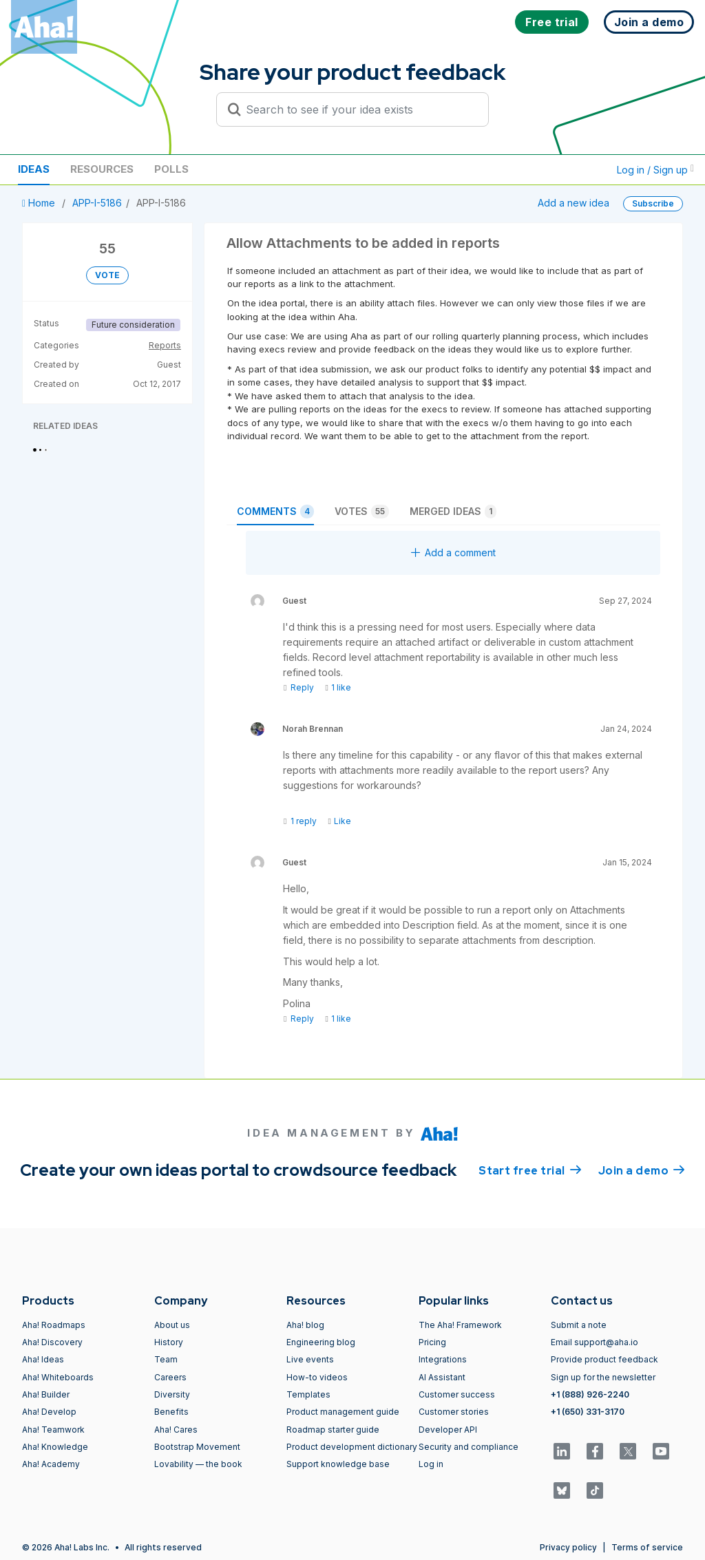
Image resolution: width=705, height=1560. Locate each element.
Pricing (432, 1342)
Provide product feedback (604, 1359)
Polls (171, 169)
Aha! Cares (176, 1429)
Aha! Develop (49, 1411)
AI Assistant (442, 1377)
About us (172, 1325)
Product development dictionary (351, 1447)
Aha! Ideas (43, 1359)
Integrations (443, 1359)
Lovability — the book (198, 1464)
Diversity (172, 1394)
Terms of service (647, 1547)
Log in (431, 1464)
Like (339, 821)
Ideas (34, 169)
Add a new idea (573, 203)
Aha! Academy (51, 1464)
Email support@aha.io (594, 1342)
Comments (275, 511)
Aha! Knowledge (55, 1447)
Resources (102, 169)
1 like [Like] (337, 687)
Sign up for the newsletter (603, 1377)
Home (40, 203)
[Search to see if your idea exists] (358, 109)
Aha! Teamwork (53, 1429)
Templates (308, 1394)
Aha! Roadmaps (53, 1325)
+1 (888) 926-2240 (590, 1394)
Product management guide (342, 1411)
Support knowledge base (338, 1464)
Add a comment (453, 552)
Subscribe (653, 203)
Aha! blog (305, 1325)
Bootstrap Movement (197, 1447)
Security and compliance (468, 1447)
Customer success (457, 1394)
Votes (362, 511)
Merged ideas (453, 511)
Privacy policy (568, 1547)
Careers (170, 1377)
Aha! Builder (46, 1394)
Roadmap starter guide (332, 1429)
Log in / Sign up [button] (655, 170)
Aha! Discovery (52, 1342)
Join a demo (641, 1169)
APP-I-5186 (97, 203)
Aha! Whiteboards (58, 1377)
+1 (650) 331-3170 (587, 1411)
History (168, 1342)
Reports (165, 345)
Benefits (171, 1411)
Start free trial (530, 1169)
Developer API (448, 1429)
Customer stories (454, 1411)
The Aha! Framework (460, 1325)
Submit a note (579, 1325)
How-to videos (317, 1377)
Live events (310, 1359)
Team (166, 1359)
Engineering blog (320, 1342)
